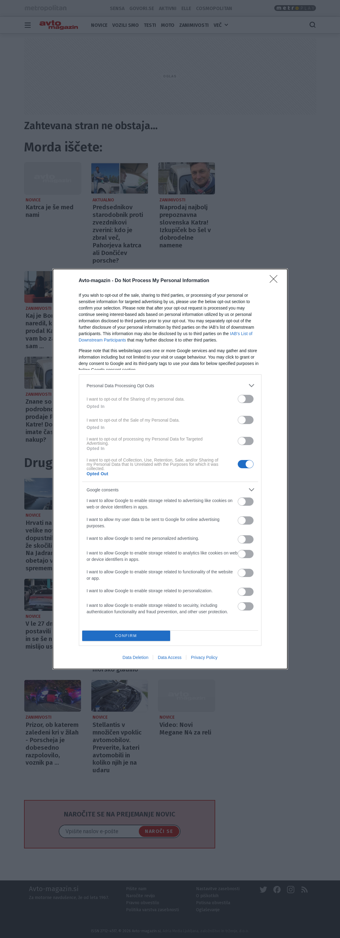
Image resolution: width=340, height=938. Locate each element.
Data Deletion (136, 657)
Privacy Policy (204, 657)
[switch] (246, 399)
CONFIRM (126, 636)
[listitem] (170, 385)
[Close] (275, 281)
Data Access (169, 657)
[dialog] (170, 469)
